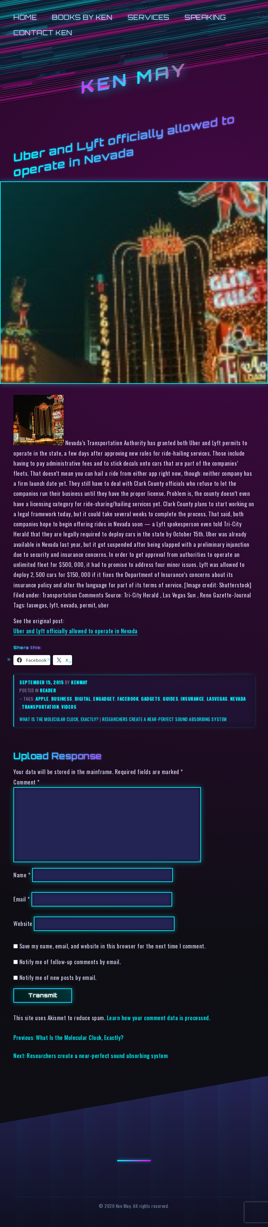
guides (170, 698)
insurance (192, 698)
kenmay (79, 682)
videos (68, 706)
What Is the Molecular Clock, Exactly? (59, 719)
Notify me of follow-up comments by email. (70, 961)
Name (21, 875)
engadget (104, 698)
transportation (40, 706)
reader (48, 690)
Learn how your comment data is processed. (158, 1017)
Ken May (134, 78)
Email (21, 899)
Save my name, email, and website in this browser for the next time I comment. (112, 946)
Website (22, 924)
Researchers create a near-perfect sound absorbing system (164, 719)
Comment (26, 782)
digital (83, 698)
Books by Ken (82, 17)
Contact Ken (42, 32)
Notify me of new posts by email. (57, 977)
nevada (238, 698)
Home (25, 17)
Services (149, 17)
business (61, 698)
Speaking (205, 17)
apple (42, 698)
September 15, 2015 (42, 682)
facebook (128, 698)
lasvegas (217, 698)
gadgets (150, 698)
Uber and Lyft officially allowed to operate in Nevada (75, 631)
